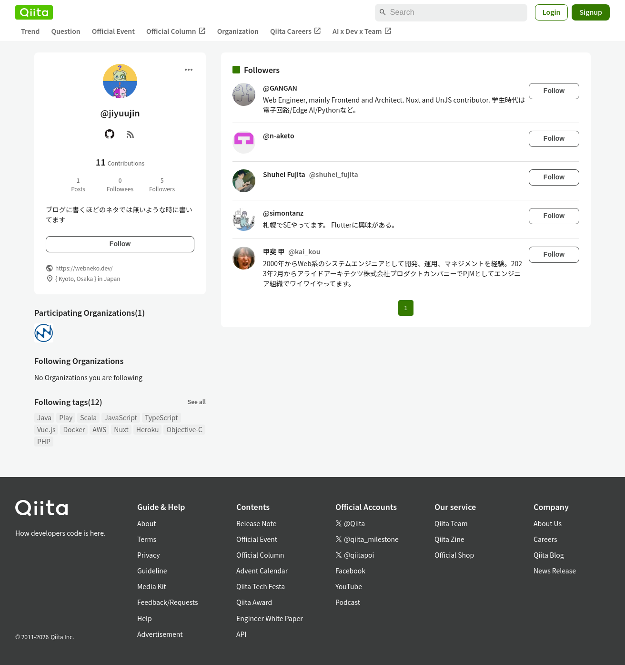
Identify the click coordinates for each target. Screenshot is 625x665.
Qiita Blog (549, 555)
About (146, 523)
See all (197, 401)
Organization (238, 31)
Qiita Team (451, 523)
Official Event (113, 31)
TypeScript (161, 417)
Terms (146, 539)
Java (44, 417)
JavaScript (120, 417)
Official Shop (454, 555)
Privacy (148, 555)
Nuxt (121, 429)
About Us (548, 523)
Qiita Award (254, 602)
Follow (120, 244)
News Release (555, 570)
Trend (30, 31)
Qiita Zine (449, 539)
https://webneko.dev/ (84, 268)
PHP (43, 441)
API (241, 634)
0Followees (120, 184)
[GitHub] (109, 134)
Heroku (147, 429)
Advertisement (160, 634)
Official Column (176, 31)
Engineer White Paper (269, 618)
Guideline (152, 570)
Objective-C (184, 429)
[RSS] (130, 134)
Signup (590, 12)
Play (65, 417)
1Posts (78, 184)
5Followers (162, 184)
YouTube (348, 586)
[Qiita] (34, 12)
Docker (74, 429)
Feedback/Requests (167, 602)
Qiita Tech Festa (260, 586)
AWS (99, 429)
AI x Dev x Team (362, 31)
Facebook (350, 570)
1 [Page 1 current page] (405, 308)
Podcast (347, 602)
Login (552, 12)
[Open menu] (188, 69)
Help (144, 618)
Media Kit (151, 586)
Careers (545, 539)
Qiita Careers (295, 31)
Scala (88, 417)
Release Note (256, 523)
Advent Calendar (262, 570)
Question (65, 31)
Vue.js (46, 429)
